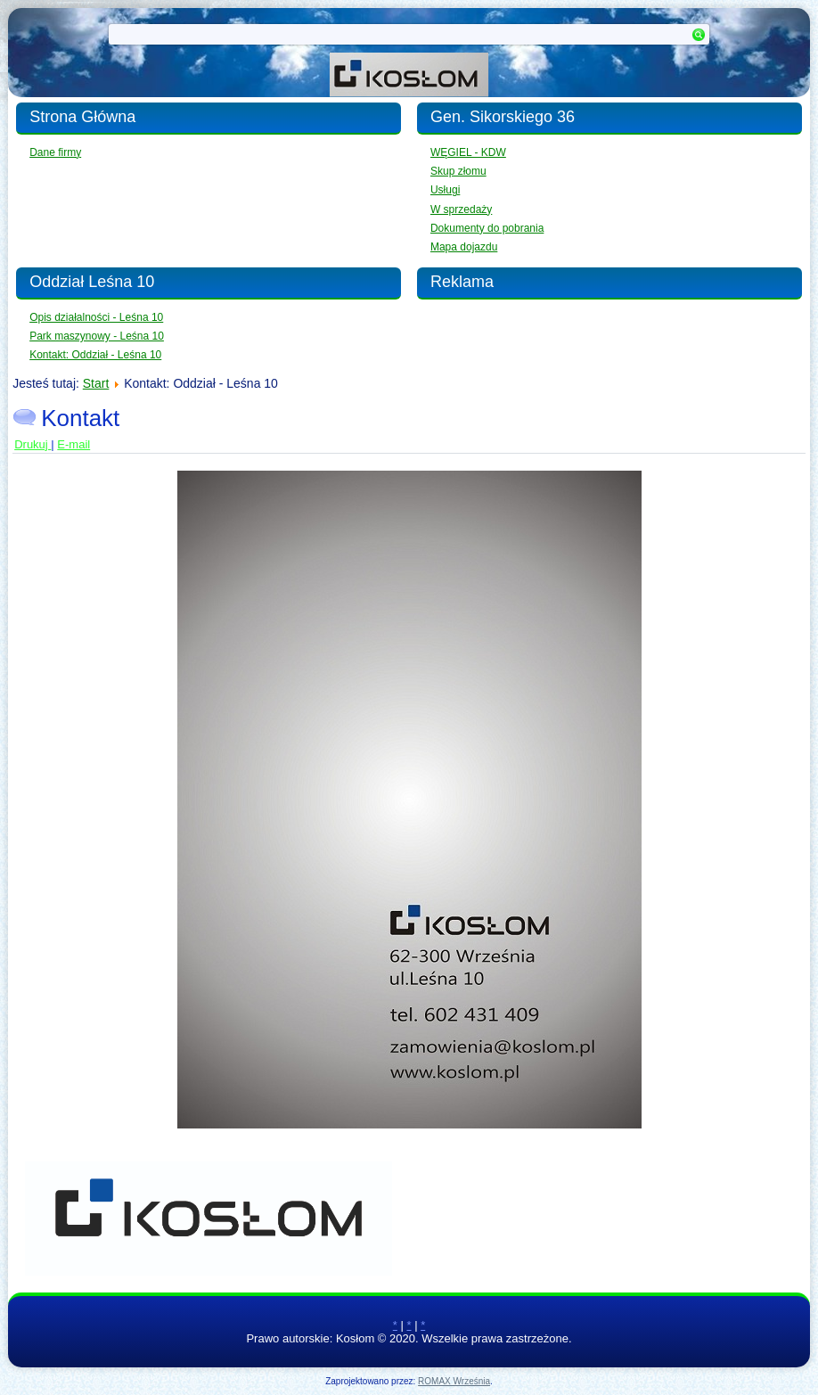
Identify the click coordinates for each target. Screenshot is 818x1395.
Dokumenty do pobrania (487, 228)
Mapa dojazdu (463, 247)
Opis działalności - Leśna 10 (96, 317)
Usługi (445, 190)
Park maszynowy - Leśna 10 (96, 336)
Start (96, 383)
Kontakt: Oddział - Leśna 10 (95, 355)
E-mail (73, 444)
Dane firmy (55, 152)
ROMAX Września (454, 1381)
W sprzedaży (461, 209)
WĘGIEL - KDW (468, 152)
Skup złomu (458, 171)
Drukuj (32, 444)
